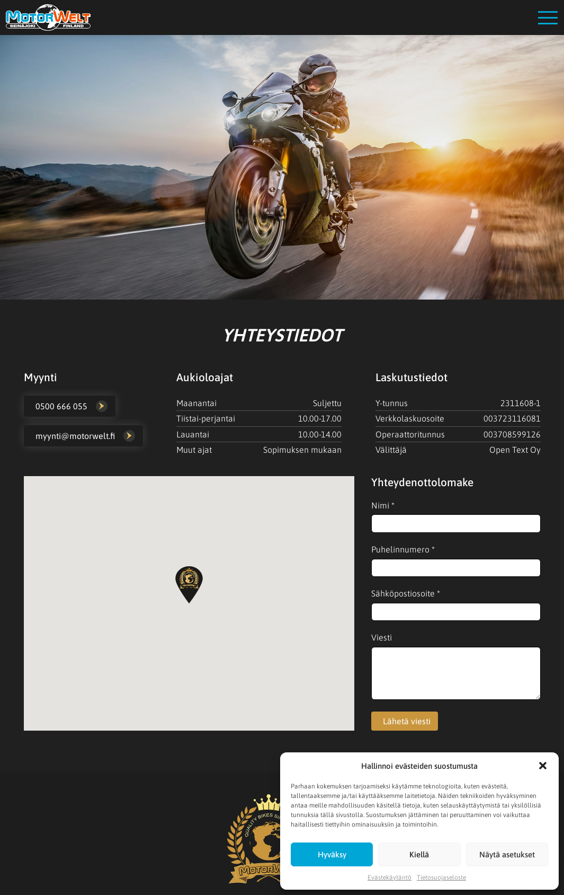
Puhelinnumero (403, 549)
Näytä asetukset (507, 854)
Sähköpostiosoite (405, 593)
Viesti (381, 637)
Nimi (383, 505)
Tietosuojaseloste (441, 877)
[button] (543, 765)
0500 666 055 (61, 406)
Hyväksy (332, 854)
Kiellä (419, 854)
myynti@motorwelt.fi (75, 436)
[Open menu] (548, 18)
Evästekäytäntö (389, 877)
